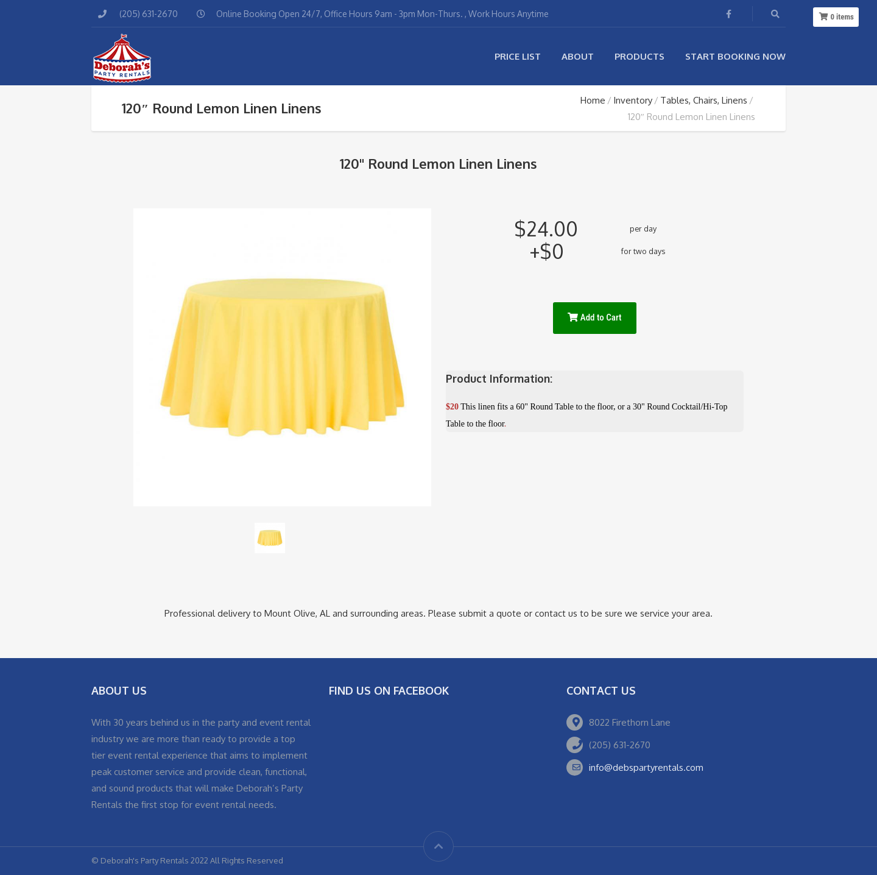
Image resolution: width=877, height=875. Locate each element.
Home (592, 100)
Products (639, 56)
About (578, 56)
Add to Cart (594, 317)
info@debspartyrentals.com (646, 767)
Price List (518, 56)
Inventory (632, 100)
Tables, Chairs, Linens (703, 100)
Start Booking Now (735, 56)
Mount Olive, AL (297, 613)
